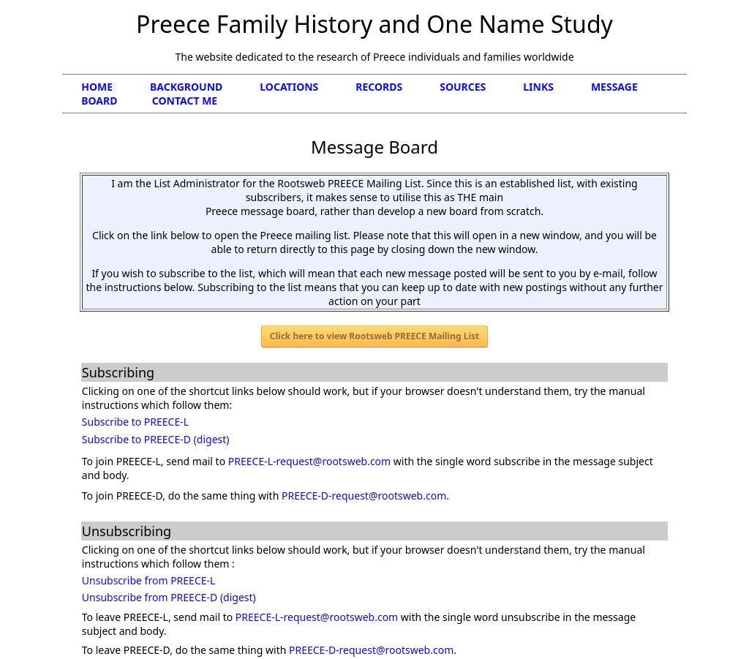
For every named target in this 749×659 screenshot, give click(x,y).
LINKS (557, 87)
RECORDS (397, 87)
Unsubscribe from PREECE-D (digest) (169, 597)
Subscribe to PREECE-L (135, 422)
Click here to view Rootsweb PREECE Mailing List (374, 336)
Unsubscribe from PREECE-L (149, 580)
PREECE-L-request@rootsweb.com (309, 461)
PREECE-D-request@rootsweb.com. (365, 495)
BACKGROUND (205, 87)
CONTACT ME (184, 101)
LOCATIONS (307, 87)
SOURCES (481, 87)
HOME (114, 87)
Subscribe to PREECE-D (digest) (156, 439)
